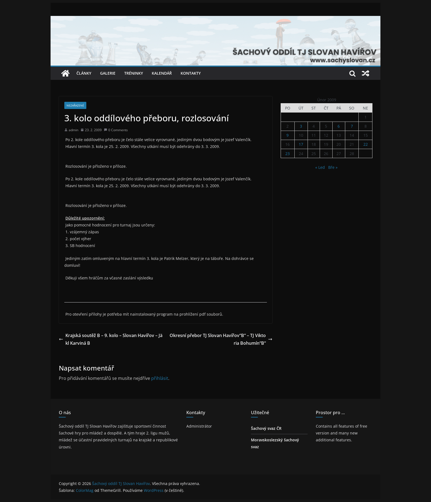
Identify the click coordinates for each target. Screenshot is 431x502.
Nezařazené (75, 105)
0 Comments (116, 130)
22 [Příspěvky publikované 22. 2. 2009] (365, 144)
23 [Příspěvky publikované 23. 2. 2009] (287, 153)
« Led (320, 167)
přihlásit (159, 378)
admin (73, 130)
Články (83, 73)
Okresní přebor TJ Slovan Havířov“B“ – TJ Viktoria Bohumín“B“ (221, 339)
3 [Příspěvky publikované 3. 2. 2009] (301, 126)
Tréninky (133, 73)
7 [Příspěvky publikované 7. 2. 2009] (352, 126)
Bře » (333, 167)
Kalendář (162, 73)
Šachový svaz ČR (266, 428)
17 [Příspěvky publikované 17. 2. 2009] (301, 144)
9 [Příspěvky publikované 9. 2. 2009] (287, 135)
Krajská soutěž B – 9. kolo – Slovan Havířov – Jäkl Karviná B (110, 339)
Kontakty (191, 73)
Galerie (107, 73)
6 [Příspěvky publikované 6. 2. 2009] (339, 126)
